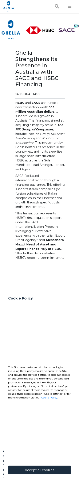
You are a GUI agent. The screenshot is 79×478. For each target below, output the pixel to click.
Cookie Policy (49, 430)
